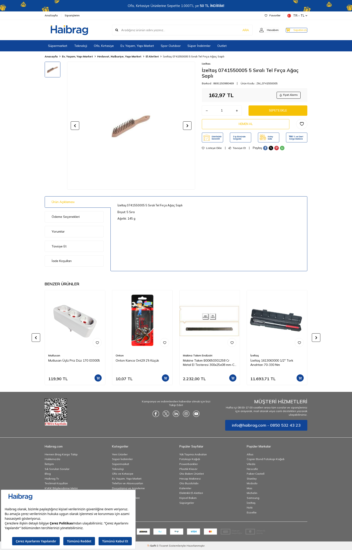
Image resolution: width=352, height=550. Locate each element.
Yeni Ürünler (120, 454)
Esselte (252, 512)
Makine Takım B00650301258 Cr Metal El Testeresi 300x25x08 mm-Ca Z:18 (209, 362)
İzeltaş (254, 355)
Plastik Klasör (188, 469)
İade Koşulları (62, 261)
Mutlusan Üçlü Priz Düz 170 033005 (74, 360)
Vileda (251, 464)
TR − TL (297, 15)
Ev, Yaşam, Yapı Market (137, 46)
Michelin (252, 493)
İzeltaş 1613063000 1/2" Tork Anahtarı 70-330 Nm (271, 362)
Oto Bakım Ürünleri (191, 473)
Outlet (222, 46)
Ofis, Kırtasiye (104, 46)
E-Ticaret (162, 545)
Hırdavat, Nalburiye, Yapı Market (119, 56)
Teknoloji (80, 46)
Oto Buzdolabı (188, 483)
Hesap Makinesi (190, 478)
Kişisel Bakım (188, 498)
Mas (249, 488)
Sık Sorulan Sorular (57, 469)
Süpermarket (57, 46)
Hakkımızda (52, 459)
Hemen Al (245, 126)
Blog (48, 473)
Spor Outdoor (171, 46)
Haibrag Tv (52, 478)
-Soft (152, 545)
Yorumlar (58, 231)
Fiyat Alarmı (287, 95)
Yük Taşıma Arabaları (193, 454)
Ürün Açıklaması (63, 202)
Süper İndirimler (199, 46)
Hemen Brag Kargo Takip (61, 454)
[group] (131, 125)
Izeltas (206, 63)
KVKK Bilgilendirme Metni (61, 488)
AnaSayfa (51, 15)
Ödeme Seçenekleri (66, 217)
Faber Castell (255, 473)
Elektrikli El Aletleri (191, 493)
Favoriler (272, 15)
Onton (120, 355)
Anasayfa (51, 56)
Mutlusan (54, 355)
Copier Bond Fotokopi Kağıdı (265, 459)
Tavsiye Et (237, 151)
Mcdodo (252, 483)
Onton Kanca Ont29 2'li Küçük (137, 360)
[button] (75, 125)
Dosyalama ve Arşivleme (128, 488)
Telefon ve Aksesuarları (127, 483)
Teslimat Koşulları (56, 483)
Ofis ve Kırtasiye (122, 473)
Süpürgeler (186, 502)
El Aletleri (152, 56)
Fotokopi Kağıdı (189, 459)
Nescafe (252, 469)
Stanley (252, 478)
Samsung (253, 498)
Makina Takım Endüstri (197, 355)
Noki (250, 507)
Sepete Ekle (278, 112)
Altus (250, 454)
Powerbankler (188, 464)
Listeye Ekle (212, 151)
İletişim (49, 464)
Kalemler (185, 488)
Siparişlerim (72, 15)
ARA (237, 30)
